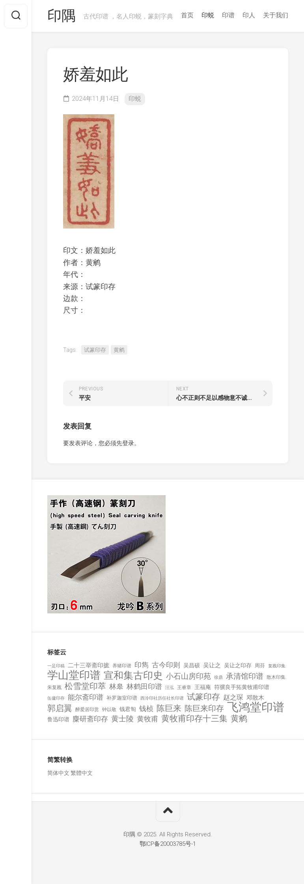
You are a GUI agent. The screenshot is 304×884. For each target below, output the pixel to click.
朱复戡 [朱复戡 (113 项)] (54, 687)
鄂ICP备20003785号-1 (168, 843)
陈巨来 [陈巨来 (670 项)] (169, 708)
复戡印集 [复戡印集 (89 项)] (276, 666)
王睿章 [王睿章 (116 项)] (184, 687)
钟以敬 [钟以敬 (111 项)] (109, 709)
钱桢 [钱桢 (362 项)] (146, 708)
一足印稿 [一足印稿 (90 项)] (56, 666)
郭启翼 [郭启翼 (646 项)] (59, 708)
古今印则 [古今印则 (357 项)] (166, 665)
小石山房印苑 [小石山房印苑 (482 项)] (188, 676)
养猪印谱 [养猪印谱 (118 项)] (121, 666)
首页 (187, 15)
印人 (248, 15)
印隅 (61, 16)
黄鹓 (119, 350)
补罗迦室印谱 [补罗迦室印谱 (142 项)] (121, 698)
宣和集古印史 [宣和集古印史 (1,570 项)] (133, 675)
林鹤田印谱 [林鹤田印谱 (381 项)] (144, 686)
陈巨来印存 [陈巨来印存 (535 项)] (204, 708)
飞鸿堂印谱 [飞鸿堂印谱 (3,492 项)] (255, 707)
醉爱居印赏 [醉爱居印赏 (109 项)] (87, 709)
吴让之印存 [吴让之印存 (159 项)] (238, 665)
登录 (128, 443)
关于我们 (275, 15)
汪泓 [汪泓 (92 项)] (169, 687)
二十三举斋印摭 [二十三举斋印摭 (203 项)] (88, 665)
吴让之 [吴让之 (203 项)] (212, 665)
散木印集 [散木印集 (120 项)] (276, 677)
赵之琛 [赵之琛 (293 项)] (233, 697)
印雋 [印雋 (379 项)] (141, 665)
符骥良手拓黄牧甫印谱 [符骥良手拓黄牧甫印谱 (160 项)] (241, 687)
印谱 (228, 15)
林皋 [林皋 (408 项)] (116, 686)
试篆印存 (95, 350)
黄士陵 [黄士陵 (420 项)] (122, 719)
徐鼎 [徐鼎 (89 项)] (218, 677)
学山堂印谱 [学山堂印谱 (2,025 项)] (74, 675)
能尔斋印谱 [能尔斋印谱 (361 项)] (85, 697)
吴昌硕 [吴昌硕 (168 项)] (191, 665)
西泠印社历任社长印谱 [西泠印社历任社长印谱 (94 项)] (162, 698)
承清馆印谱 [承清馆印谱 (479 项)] (244, 676)
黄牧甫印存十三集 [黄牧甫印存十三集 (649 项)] (194, 718)
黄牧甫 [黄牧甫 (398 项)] (147, 719)
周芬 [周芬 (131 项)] (260, 666)
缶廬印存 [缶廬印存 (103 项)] (56, 698)
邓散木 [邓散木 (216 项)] (255, 697)
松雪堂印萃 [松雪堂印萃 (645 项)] (85, 686)
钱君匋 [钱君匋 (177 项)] (127, 709)
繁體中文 (82, 773)
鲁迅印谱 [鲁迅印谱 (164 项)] (58, 719)
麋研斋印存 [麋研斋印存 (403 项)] (90, 719)
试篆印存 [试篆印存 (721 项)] (203, 697)
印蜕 (207, 15)
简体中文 (58, 773)
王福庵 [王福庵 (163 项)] (202, 687)
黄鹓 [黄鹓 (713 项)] (239, 718)
